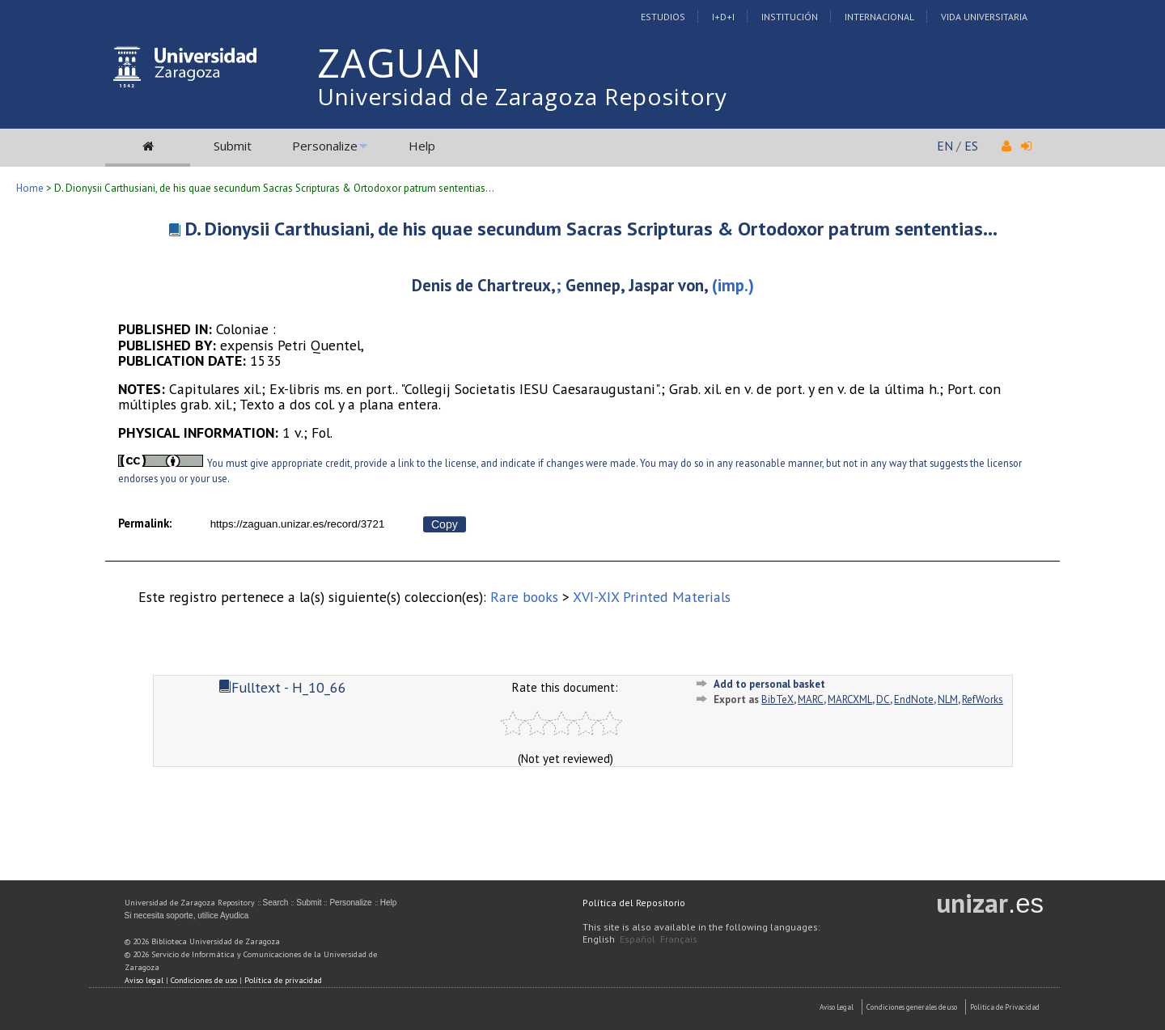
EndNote (914, 699)
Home (30, 188)
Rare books (524, 596)
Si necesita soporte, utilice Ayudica (187, 915)
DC (883, 699)
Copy (444, 524)
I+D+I (723, 17)
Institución (789, 17)
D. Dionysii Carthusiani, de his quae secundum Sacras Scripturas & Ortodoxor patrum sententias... (591, 228)
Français (678, 939)
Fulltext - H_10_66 (282, 687)
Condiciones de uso (204, 980)
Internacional (879, 17)
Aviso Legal (837, 1006)
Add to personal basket (769, 684)
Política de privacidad (283, 980)
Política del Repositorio (633, 902)
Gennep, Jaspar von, (639, 285)
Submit (233, 146)
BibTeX (777, 699)
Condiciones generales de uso (911, 1006)
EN (945, 146)
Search (276, 902)
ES (971, 146)
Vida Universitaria (984, 17)
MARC (811, 699)
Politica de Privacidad (1005, 1006)
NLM (948, 699)
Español (637, 939)
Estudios (663, 17)
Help (422, 146)
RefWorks (982, 699)
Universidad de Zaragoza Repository (522, 96)
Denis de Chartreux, (484, 285)
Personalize (325, 146)
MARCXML (850, 699)
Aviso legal (144, 980)
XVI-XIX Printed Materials (652, 596)
